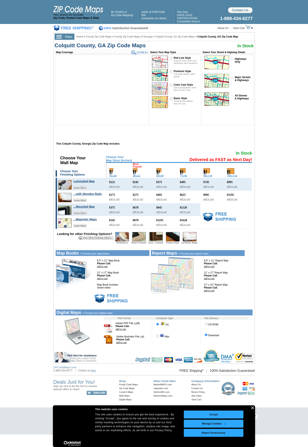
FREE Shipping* (191, 370)
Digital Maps (125, 399)
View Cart (241, 28)
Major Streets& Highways (243, 79)
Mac (162, 336)
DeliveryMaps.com (162, 396)
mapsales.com (160, 388)
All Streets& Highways (242, 97)
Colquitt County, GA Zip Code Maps (174, 36)
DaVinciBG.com (161, 392)
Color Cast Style (183, 84)
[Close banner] (252, 407)
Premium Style (182, 71)
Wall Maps (124, 396)
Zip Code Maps (127, 388)
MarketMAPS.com (162, 384)
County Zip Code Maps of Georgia (133, 36)
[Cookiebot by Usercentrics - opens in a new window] (72, 443)
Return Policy (198, 392)
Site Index (196, 396)
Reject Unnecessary (213, 432)
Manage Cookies (214, 423)
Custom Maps (126, 392)
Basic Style (180, 98)
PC (162, 324)
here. (93, 370)
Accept (213, 414)
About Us (222, 28)
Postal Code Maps (128, 384)
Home (79, 36)
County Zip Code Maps (99, 36)
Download (212, 335)
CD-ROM (211, 324)
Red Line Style (182, 57)
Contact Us (240, 10)
